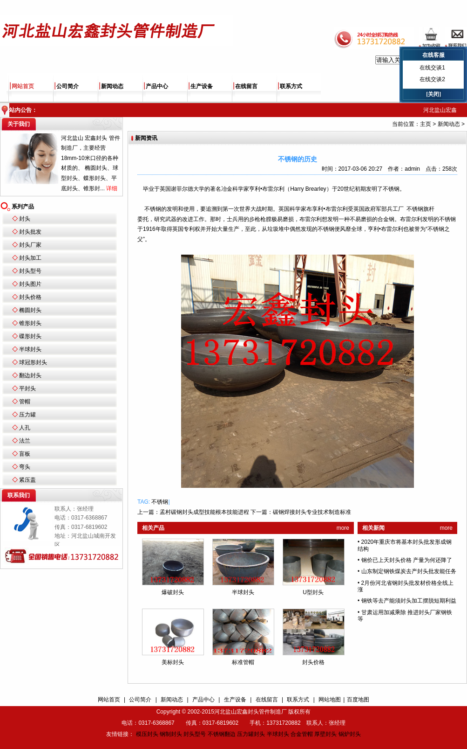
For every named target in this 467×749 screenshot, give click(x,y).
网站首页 (23, 86)
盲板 (24, 454)
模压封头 (147, 734)
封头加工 (30, 258)
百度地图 (358, 699)
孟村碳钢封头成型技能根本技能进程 (204, 512)
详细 (111, 188)
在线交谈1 (432, 67)
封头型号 (30, 271)
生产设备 (201, 86)
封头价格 (30, 297)
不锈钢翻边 (222, 734)
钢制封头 (171, 734)
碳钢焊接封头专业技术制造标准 (312, 512)
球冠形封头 (33, 362)
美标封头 (173, 662)
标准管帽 (243, 662)
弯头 (24, 467)
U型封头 (313, 592)
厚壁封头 (325, 734)
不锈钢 (159, 502)
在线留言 (246, 86)
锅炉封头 (349, 734)
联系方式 (291, 86)
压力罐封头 (251, 734)
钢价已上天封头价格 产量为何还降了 (406, 560)
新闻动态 (112, 86)
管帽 (24, 401)
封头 (24, 218)
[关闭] (433, 94)
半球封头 (30, 349)
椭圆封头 (30, 310)
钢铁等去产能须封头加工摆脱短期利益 (408, 600)
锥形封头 (30, 323)
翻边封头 (30, 375)
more (343, 528)
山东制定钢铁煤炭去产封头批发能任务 (408, 571)
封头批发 (30, 232)
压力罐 (27, 414)
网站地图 (329, 699)
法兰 (24, 440)
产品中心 (157, 86)
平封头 (27, 388)
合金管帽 (302, 734)
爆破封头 (173, 592)
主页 (425, 124)
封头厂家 (30, 245)
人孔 (24, 427)
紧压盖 (27, 480)
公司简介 (67, 86)
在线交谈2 (432, 79)
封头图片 (30, 284)
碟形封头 (30, 336)
